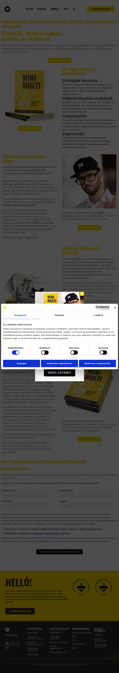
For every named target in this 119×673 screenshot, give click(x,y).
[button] (82, 294)
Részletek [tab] (59, 315)
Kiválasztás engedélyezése (59, 363)
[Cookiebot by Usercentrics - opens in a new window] (97, 308)
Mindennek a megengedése (97, 363)
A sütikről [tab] (98, 315)
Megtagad (21, 363)
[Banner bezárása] (115, 308)
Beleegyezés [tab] (21, 315)
